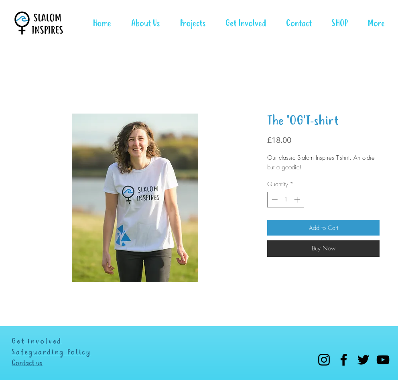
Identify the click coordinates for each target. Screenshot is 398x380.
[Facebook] (343, 360)
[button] (188, 23)
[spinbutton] (285, 199)
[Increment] (297, 199)
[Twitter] (363, 360)
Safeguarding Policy (51, 352)
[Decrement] (273, 199)
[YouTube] (383, 360)
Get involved (37, 341)
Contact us (27, 363)
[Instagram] (324, 360)
